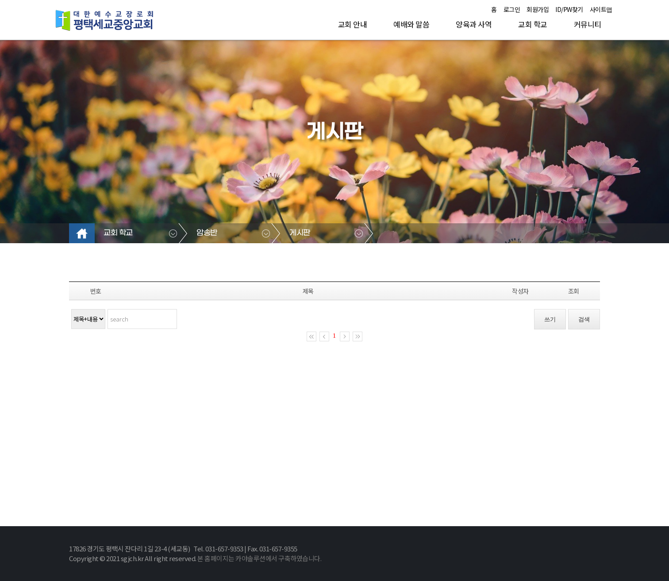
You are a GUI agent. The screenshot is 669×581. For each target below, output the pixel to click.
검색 (584, 319)
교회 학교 (532, 24)
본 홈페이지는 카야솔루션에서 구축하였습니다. (259, 558)
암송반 (206, 233)
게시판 (299, 233)
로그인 (512, 9)
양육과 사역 (474, 24)
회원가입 (538, 9)
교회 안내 (352, 24)
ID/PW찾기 (569, 9)
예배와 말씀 (411, 24)
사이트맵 (601, 9)
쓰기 (550, 319)
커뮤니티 (587, 24)
